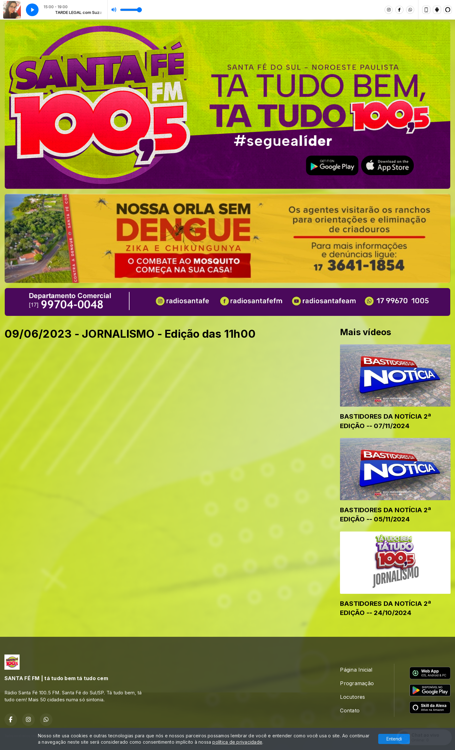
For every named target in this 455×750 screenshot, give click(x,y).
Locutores (352, 697)
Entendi (394, 738)
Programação (357, 683)
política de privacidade (237, 742)
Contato (350, 710)
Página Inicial (356, 670)
